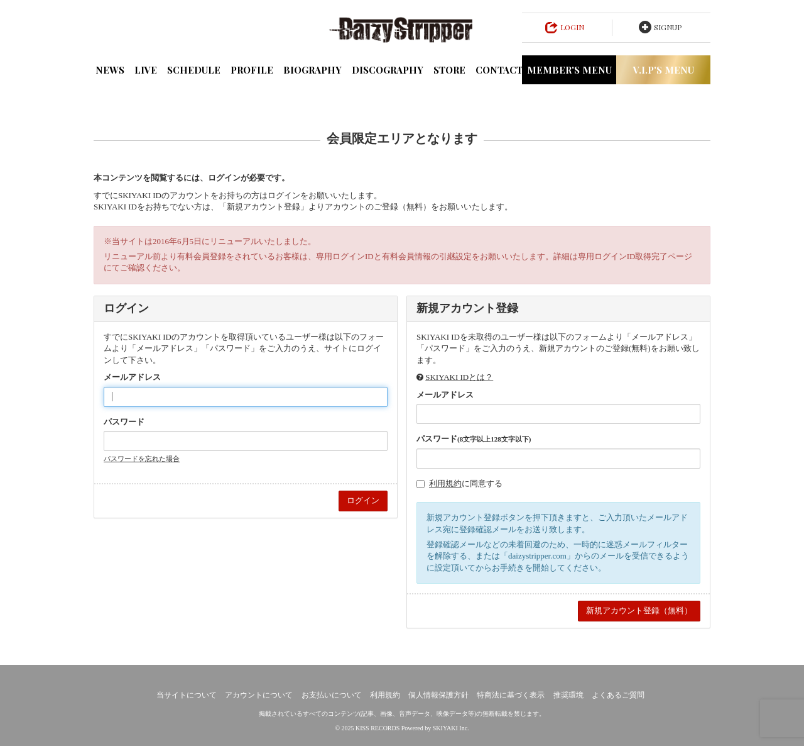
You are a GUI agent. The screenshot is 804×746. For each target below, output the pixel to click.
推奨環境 (568, 695)
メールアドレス (132, 377)
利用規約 (445, 483)
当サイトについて (186, 695)
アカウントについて (259, 695)
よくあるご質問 (618, 695)
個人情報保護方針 (438, 695)
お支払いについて (332, 695)
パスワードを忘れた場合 (142, 458)
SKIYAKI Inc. (451, 728)
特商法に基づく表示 (511, 695)
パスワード (124, 421)
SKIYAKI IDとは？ (459, 377)
